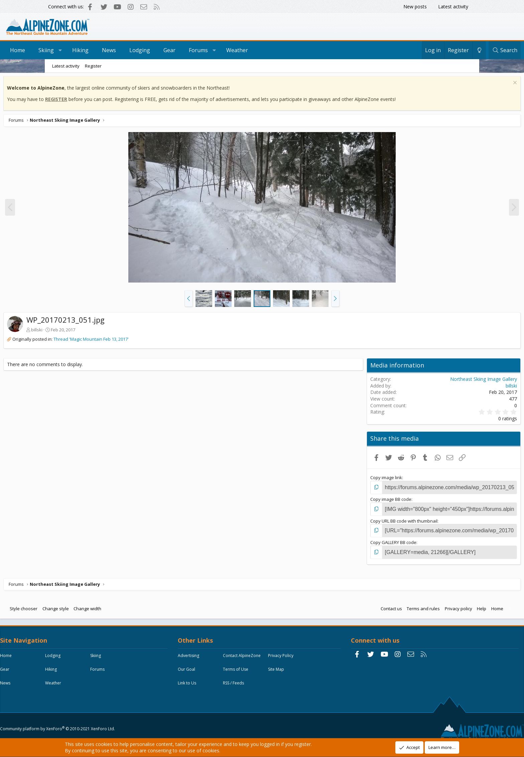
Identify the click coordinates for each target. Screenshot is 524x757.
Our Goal (248, 667)
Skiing (91, 50)
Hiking (125, 50)
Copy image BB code (372, 500)
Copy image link (367, 479)
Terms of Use (207, 681)
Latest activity (453, 6)
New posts (415, 6)
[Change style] (434, 50)
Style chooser (70, 605)
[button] (188, 300)
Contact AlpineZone (259, 654)
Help (435, 605)
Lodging (184, 50)
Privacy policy (412, 605)
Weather (282, 50)
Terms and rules (376, 605)
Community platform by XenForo (103, 722)
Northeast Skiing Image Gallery (437, 380)
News (154, 50)
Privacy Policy (207, 667)
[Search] (460, 50)
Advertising (205, 654)
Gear (214, 50)
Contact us (345, 605)
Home (62, 50)
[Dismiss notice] (468, 85)
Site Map (248, 681)
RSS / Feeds (250, 695)
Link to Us (204, 695)
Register (93, 66)
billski (83, 331)
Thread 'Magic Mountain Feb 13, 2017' (137, 341)
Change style (102, 605)
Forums (243, 50)
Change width (134, 605)
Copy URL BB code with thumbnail (385, 520)
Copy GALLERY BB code (375, 540)
